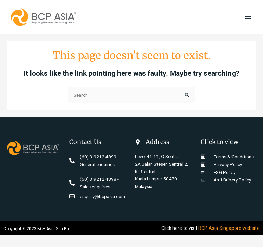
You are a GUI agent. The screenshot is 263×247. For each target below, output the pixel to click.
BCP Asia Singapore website (229, 228)
